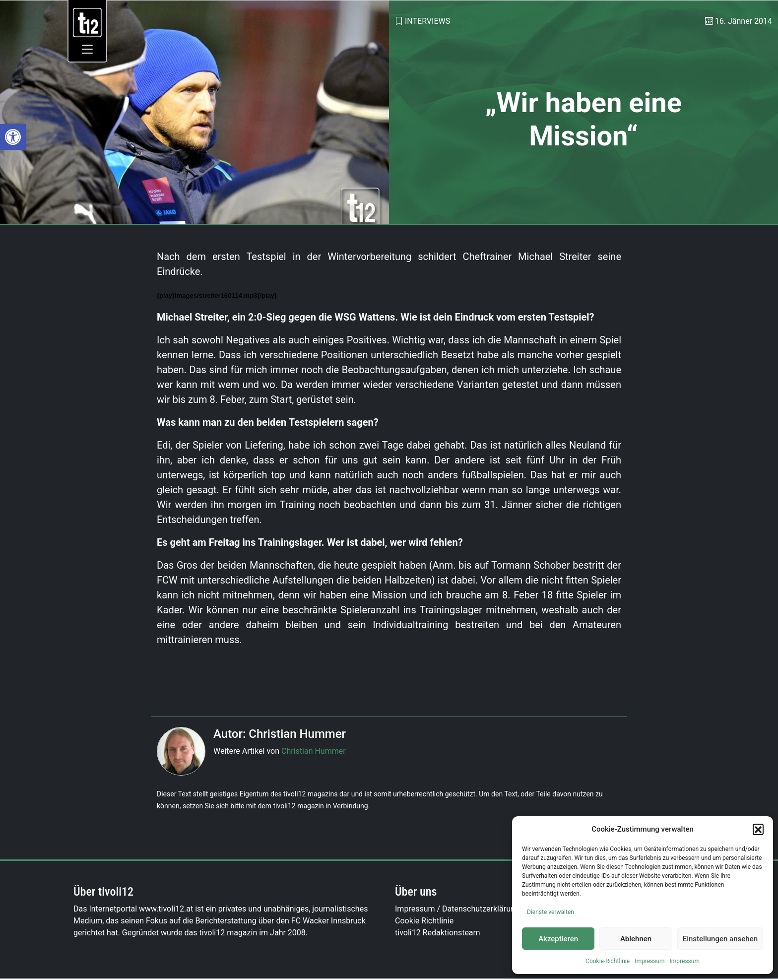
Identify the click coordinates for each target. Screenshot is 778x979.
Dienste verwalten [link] (550, 912)
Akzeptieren (558, 938)
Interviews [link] (427, 21)
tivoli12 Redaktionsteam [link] (437, 932)
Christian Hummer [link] (313, 751)
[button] (758, 829)
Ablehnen (635, 938)
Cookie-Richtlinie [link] (607, 961)
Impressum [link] (649, 961)
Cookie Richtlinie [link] (424, 920)
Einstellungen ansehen (720, 938)
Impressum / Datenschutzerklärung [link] (457, 909)
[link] (13, 137)
